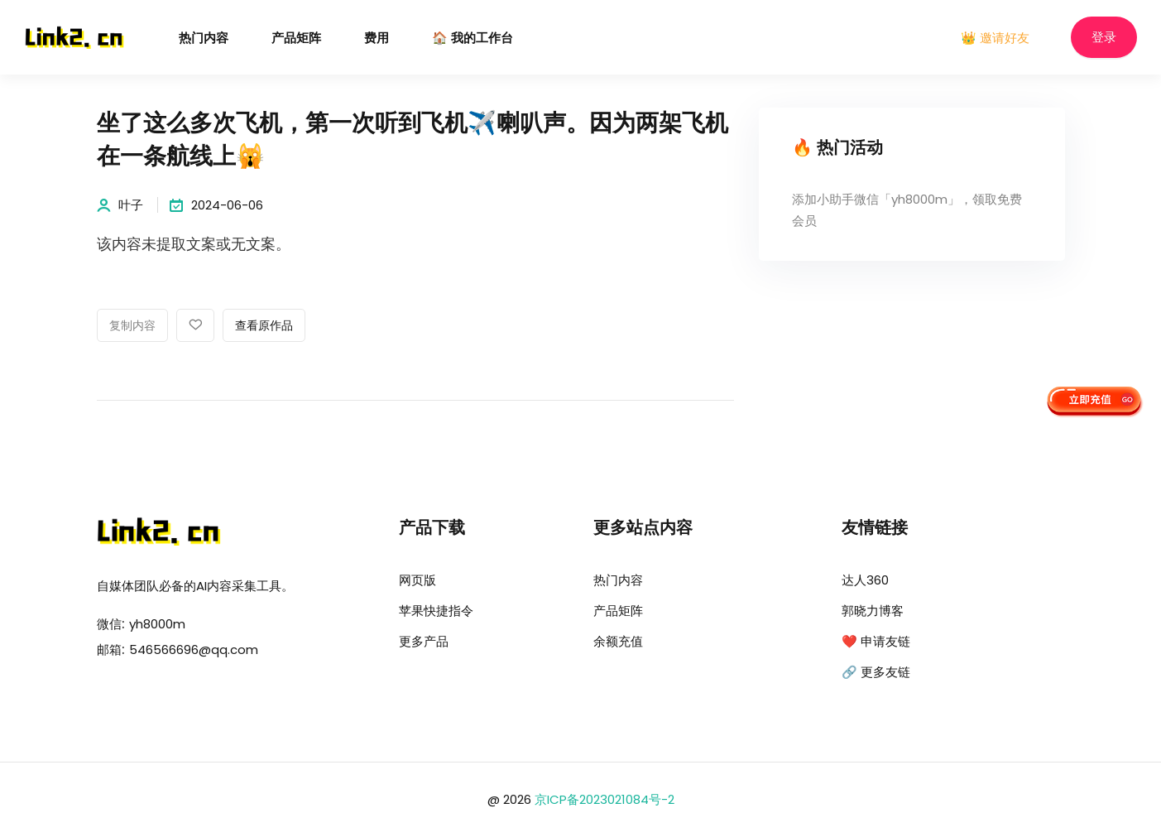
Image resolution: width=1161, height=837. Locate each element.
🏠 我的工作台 (472, 38)
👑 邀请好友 (995, 37)
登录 (1103, 38)
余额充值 (618, 641)
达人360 (865, 580)
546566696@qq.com (193, 649)
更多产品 (424, 641)
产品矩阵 (296, 38)
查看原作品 (264, 326)
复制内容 (132, 326)
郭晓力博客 (873, 610)
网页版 (417, 580)
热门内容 (203, 38)
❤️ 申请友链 (876, 641)
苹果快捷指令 (436, 610)
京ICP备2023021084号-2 (604, 799)
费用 (376, 38)
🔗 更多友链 (876, 672)
